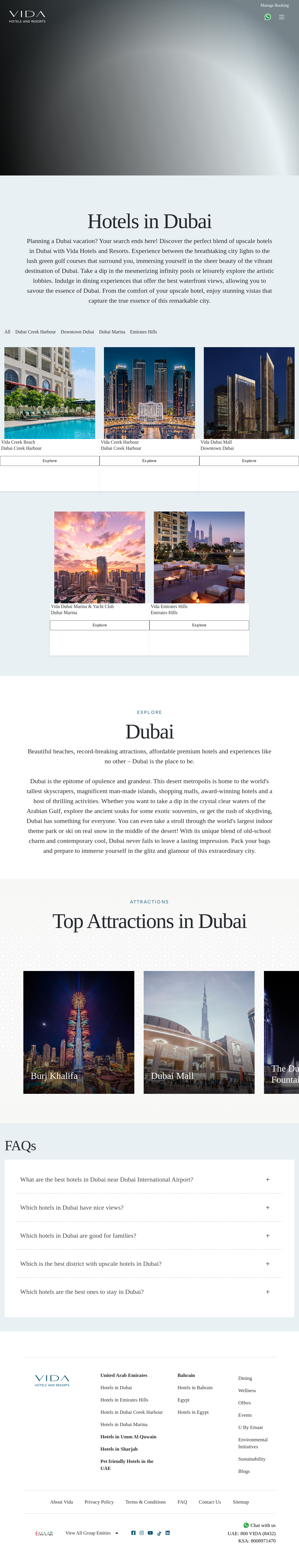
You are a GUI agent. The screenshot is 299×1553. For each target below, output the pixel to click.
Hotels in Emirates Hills (124, 1400)
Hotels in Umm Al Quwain (128, 1437)
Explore (50, 460)
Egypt (184, 1400)
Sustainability (252, 1459)
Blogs (244, 1471)
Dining (245, 1378)
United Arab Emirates (123, 1375)
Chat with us (259, 1525)
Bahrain (186, 1375)
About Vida (61, 1502)
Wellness (247, 1390)
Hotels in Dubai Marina (123, 1424)
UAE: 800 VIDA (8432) (252, 1533)
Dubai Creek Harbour (37, 331)
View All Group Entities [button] (91, 1532)
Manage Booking (274, 5)
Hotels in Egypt (193, 1412)
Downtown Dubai (79, 331)
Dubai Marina (114, 331)
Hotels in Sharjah (119, 1449)
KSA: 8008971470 (257, 1541)
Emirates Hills (145, 331)
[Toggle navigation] (281, 17)
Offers (244, 1403)
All (9, 331)
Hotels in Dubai (116, 1387)
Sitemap (241, 1502)
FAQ (182, 1502)
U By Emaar (250, 1427)
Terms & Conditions (146, 1502)
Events (245, 1415)
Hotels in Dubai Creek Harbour (131, 1412)
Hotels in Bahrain (195, 1387)
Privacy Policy (99, 1502)
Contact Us (210, 1502)
